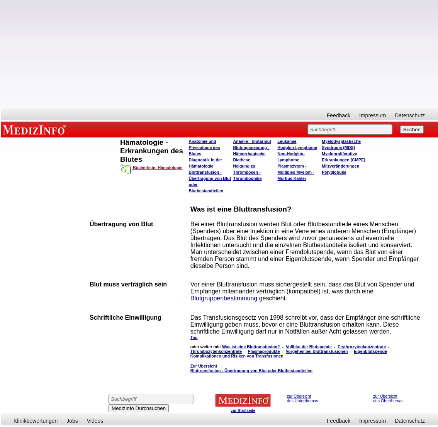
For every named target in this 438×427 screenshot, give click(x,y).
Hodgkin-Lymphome (297, 147)
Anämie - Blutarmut (252, 141)
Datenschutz (410, 115)
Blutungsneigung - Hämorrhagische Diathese (251, 153)
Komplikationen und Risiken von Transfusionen (237, 356)
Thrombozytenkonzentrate (216, 351)
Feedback (338, 115)
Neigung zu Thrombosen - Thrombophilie (247, 172)
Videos (95, 421)
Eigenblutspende (370, 351)
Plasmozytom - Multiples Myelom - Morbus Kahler (295, 172)
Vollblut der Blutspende (309, 346)
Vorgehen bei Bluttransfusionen (317, 351)
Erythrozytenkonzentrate (362, 346)
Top (194, 337)
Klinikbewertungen (36, 421)
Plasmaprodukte (264, 351)
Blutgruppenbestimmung (223, 298)
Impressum (372, 115)
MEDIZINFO (35, 129)
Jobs (72, 421)
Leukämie (286, 141)
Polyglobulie (334, 172)
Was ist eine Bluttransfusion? (251, 346)
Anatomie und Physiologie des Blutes (204, 147)
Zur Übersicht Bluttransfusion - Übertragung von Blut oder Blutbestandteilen (251, 368)
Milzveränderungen (340, 166)
